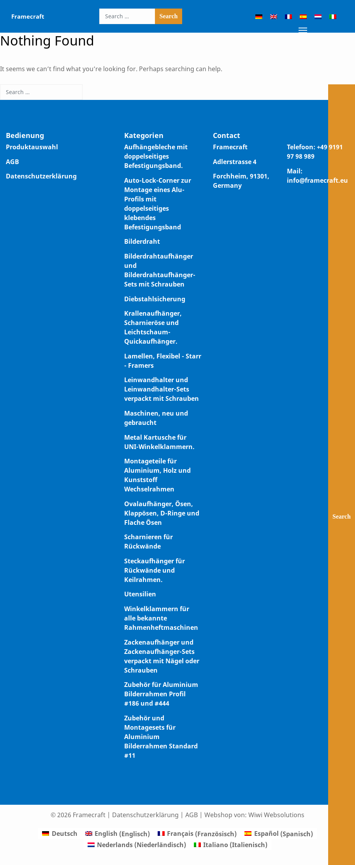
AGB (12, 161)
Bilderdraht (142, 241)
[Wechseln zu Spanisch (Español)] (278, 833)
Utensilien (140, 594)
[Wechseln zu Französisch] (288, 16)
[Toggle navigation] (303, 30)
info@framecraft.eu (317, 180)
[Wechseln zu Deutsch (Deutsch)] (59, 833)
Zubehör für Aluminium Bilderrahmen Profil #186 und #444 (161, 694)
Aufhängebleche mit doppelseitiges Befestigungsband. (156, 156)
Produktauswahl (32, 147)
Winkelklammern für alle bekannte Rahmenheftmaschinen (161, 618)
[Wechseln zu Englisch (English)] (117, 833)
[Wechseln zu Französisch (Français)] (197, 833)
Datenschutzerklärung (41, 176)
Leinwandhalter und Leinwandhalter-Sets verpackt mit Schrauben (161, 389)
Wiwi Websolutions (276, 815)
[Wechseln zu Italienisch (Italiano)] (230, 844)
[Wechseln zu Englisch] (273, 16)
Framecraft (27, 16)
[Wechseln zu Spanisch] (303, 16)
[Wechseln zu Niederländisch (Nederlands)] (137, 844)
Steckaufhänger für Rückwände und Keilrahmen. (154, 570)
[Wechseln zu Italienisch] (332, 16)
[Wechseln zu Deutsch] (258, 16)
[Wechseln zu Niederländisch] (318, 16)
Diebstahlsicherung (154, 299)
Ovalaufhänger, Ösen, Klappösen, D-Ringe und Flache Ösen (161, 513)
